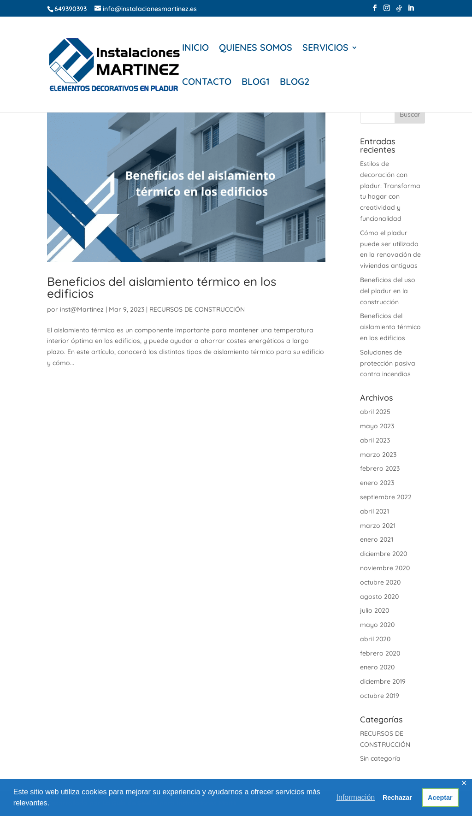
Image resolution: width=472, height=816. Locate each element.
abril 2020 (375, 639)
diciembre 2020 (383, 554)
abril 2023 (375, 440)
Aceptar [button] (440, 797)
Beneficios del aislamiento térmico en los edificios (161, 287)
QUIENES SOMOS (255, 48)
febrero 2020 (380, 653)
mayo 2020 (377, 625)
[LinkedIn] (410, 11)
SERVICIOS (325, 48)
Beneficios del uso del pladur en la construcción (387, 291)
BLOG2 (294, 82)
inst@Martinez (82, 309)
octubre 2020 (380, 582)
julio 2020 (374, 610)
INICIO (195, 48)
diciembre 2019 (383, 681)
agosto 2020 (379, 596)
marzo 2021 (377, 525)
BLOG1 (256, 82)
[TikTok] (399, 11)
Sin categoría (380, 758)
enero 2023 (377, 483)
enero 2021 (376, 539)
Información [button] (355, 797)
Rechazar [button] (397, 797)
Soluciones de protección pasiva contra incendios (387, 363)
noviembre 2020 (385, 568)
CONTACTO (206, 82)
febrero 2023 (380, 468)
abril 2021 (374, 511)
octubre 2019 (379, 696)
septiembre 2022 (386, 497)
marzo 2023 (378, 454)
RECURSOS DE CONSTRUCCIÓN (197, 309)
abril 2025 (375, 412)
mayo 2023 (377, 426)
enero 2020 (377, 667)
